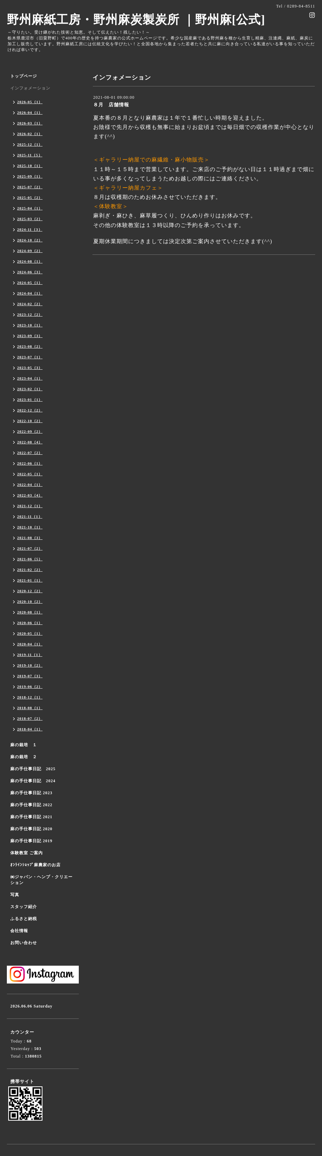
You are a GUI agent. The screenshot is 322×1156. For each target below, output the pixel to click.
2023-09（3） (29, 336)
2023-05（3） (29, 368)
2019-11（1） (29, 655)
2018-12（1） (29, 697)
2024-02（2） (29, 304)
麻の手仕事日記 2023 (31, 792)
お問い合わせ (23, 942)
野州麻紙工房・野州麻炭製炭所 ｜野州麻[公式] (136, 19)
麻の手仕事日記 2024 (32, 780)
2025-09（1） (29, 176)
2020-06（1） (29, 623)
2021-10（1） (29, 527)
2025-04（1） (29, 208)
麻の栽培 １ (23, 744)
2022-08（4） (29, 442)
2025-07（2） (29, 187)
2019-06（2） (29, 686)
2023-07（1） (29, 357)
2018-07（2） (29, 718)
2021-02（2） (29, 570)
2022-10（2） (29, 421)
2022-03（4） (29, 495)
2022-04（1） (29, 484)
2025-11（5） (29, 155)
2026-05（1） (29, 102)
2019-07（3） (29, 676)
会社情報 (19, 930)
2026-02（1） (29, 134)
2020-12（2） (29, 591)
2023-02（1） (29, 389)
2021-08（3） (29, 538)
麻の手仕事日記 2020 (31, 828)
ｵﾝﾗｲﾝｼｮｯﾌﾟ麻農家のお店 (35, 864)
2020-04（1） (29, 644)
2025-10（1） (29, 166)
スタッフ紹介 (23, 906)
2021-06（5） (29, 559)
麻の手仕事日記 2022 (31, 804)
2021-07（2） (29, 548)
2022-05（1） (29, 474)
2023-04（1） (29, 378)
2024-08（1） (29, 261)
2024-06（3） (29, 272)
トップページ (23, 76)
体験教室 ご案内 (26, 852)
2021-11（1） (29, 516)
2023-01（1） (29, 399)
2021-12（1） (29, 506)
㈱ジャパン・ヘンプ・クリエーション (41, 879)
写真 (14, 894)
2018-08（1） (29, 708)
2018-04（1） (29, 729)
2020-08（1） (29, 612)
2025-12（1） (29, 144)
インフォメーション (30, 88)
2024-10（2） (29, 240)
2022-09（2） (29, 431)
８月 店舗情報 (111, 104)
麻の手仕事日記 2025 (32, 768)
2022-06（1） (29, 463)
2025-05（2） (29, 197)
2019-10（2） (29, 665)
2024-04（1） (29, 293)
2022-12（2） (29, 410)
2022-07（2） (29, 453)
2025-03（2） (29, 219)
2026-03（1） (29, 123)
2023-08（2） (29, 346)
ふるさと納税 (23, 918)
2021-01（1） (29, 580)
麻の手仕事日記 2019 (31, 840)
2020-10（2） (29, 601)
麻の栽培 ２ (23, 756)
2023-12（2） (29, 314)
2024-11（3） (29, 229)
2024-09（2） (29, 251)
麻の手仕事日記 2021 (31, 816)
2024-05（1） (29, 283)
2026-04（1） (29, 112)
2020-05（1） (29, 633)
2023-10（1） (29, 325)
